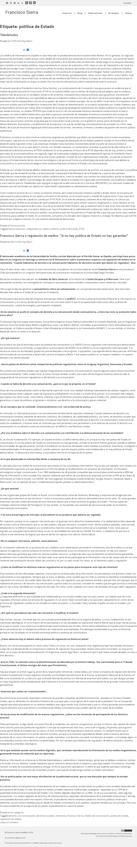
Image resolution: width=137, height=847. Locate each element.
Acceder (127, 2)
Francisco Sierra (75, 815)
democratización (16, 228)
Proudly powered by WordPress (18, 843)
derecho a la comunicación (21, 815)
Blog (80, 13)
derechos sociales (46, 815)
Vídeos (128, 13)
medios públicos (50, 228)
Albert (29, 41)
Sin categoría (17, 812)
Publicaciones (95, 13)
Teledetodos (9, 35)
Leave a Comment (9, 822)
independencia (33, 228)
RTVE (81, 228)
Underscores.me (55, 843)
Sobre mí (67, 13)
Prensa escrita (17, 225)
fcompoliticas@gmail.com (15, 838)
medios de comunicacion (96, 815)
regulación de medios (11, 819)
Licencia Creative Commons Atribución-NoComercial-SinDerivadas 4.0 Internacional (114, 834)
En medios (113, 13)
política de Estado (69, 228)
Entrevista (61, 815)
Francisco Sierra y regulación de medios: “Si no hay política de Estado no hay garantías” (64, 236)
